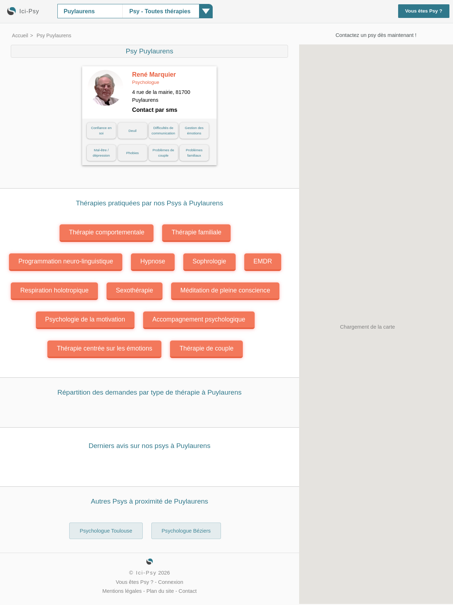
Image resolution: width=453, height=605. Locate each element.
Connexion (170, 582)
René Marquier (154, 78)
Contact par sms (154, 109)
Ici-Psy (146, 573)
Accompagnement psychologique (198, 319)
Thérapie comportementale (106, 232)
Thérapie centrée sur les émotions (104, 348)
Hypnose (152, 261)
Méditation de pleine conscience (225, 290)
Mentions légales (122, 591)
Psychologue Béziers (186, 531)
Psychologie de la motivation (85, 319)
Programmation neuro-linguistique (65, 261)
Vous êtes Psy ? (424, 11)
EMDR (263, 261)
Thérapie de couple (206, 348)
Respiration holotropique (54, 290)
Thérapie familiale (196, 232)
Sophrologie (209, 261)
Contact (188, 591)
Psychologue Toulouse (106, 531)
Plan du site (160, 591)
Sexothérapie (134, 290)
